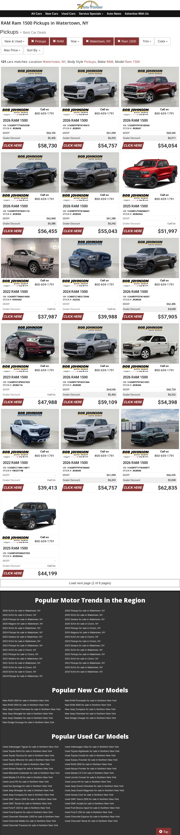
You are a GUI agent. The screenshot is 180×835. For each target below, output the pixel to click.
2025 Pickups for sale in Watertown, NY (23, 619)
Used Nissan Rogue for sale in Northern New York (28, 768)
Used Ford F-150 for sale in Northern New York (26, 808)
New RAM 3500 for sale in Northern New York (88, 705)
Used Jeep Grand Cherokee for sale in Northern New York (94, 786)
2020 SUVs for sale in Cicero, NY (19, 667)
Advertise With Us (137, 13)
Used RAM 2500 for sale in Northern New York (88, 764)
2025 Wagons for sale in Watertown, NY (23, 623)
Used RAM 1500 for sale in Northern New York (26, 764)
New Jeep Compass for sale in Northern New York (90, 709)
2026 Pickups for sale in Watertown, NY (85, 610)
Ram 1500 (126, 41)
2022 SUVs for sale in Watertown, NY (84, 650)
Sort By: (33, 50)
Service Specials (91, 13)
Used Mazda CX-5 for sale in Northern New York (89, 773)
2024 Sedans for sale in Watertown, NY (22, 637)
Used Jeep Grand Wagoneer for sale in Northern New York (94, 790)
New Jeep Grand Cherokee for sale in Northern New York (31, 709)
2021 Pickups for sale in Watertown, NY (85, 663)
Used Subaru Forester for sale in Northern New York (91, 760)
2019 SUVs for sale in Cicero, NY (19, 671)
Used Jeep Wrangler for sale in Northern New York (28, 790)
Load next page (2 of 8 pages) (90, 583)
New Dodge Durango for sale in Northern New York (28, 722)
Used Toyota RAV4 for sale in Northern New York (27, 751)
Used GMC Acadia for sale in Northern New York (89, 803)
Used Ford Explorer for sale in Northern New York (28, 812)
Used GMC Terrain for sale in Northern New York (27, 803)
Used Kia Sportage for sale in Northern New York (27, 786)
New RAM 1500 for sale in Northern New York (26, 700)
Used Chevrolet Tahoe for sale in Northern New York (91, 821)
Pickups (38, 41)
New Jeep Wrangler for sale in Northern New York (28, 713)
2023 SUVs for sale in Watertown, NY (21, 641)
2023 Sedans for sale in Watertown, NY (85, 645)
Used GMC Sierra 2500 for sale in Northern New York (92, 799)
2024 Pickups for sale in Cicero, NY (83, 628)
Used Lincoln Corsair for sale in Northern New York (90, 777)
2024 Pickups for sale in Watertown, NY (23, 632)
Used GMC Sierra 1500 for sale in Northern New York (30, 799)
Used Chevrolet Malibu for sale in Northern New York (29, 821)
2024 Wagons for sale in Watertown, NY (85, 632)
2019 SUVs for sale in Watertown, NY (84, 671)
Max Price (12, 50)
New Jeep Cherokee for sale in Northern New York (90, 713)
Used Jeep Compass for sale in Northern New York (28, 794)
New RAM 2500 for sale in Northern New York (26, 705)
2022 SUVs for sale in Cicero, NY (19, 650)
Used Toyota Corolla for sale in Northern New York (90, 755)
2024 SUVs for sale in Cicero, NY (82, 623)
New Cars (51, 13)
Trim (147, 41)
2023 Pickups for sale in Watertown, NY (23, 645)
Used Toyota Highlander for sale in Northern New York (92, 751)
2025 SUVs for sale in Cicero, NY (19, 615)
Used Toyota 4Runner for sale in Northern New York (29, 760)
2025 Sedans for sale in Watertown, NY (85, 619)
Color (163, 41)
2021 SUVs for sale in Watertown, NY (21, 663)
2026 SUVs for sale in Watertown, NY (21, 610)
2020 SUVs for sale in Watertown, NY (84, 667)
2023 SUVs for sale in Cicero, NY (82, 637)
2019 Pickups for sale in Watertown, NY (23, 676)
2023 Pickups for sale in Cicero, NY (83, 641)
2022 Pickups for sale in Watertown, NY (85, 654)
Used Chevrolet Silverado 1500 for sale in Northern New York (31, 817)
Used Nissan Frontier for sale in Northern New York (91, 768)
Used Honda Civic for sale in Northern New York (89, 794)
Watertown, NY (98, 41)
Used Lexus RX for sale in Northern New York (26, 781)
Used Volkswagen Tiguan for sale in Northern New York (31, 746)
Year (74, 41)
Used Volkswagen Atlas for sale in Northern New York (92, 746)
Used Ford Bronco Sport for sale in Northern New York (92, 808)
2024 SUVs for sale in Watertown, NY (21, 628)
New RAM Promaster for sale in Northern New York (91, 700)
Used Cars (69, 13)
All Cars (36, 13)
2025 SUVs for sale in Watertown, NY (84, 615)
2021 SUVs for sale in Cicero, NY (82, 658)
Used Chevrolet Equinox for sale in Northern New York (92, 816)
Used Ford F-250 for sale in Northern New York (88, 812)
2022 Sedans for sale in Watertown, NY (22, 658)
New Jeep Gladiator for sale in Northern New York (28, 718)
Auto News (114, 13)
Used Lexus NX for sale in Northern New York (88, 781)
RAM (58, 41)
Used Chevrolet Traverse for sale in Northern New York (30, 825)
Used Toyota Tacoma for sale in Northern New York (28, 755)
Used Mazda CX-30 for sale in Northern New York (28, 777)
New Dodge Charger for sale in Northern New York (90, 718)
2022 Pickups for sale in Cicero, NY (20, 654)
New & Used (14, 41)
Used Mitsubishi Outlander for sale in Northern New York (31, 773)
